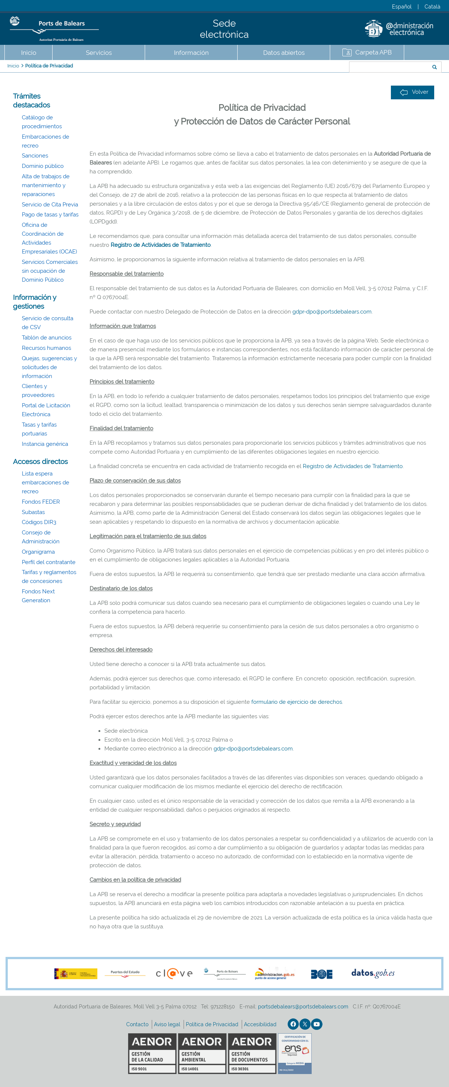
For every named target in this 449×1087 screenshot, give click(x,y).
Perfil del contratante (49, 562)
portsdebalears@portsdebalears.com (303, 1007)
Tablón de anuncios (46, 337)
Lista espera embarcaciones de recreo (45, 482)
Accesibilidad (261, 1024)
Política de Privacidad (49, 66)
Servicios (99, 52)
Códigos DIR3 (39, 522)
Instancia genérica (45, 444)
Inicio (28, 52)
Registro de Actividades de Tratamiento (161, 245)
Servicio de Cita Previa (50, 204)
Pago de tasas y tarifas (50, 214)
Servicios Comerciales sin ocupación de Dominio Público (50, 271)
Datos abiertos (284, 52)
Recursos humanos (46, 348)
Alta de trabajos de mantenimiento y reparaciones (46, 185)
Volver (414, 92)
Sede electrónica (224, 29)
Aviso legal (168, 1024)
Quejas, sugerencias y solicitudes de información (49, 367)
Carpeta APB (373, 52)
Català (432, 7)
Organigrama (38, 552)
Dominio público (43, 166)
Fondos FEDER (41, 501)
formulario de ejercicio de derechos (296, 702)
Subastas (33, 512)
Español (402, 7)
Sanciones (35, 155)
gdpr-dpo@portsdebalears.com (332, 311)
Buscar (324, 67)
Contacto (138, 1024)
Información (191, 52)
